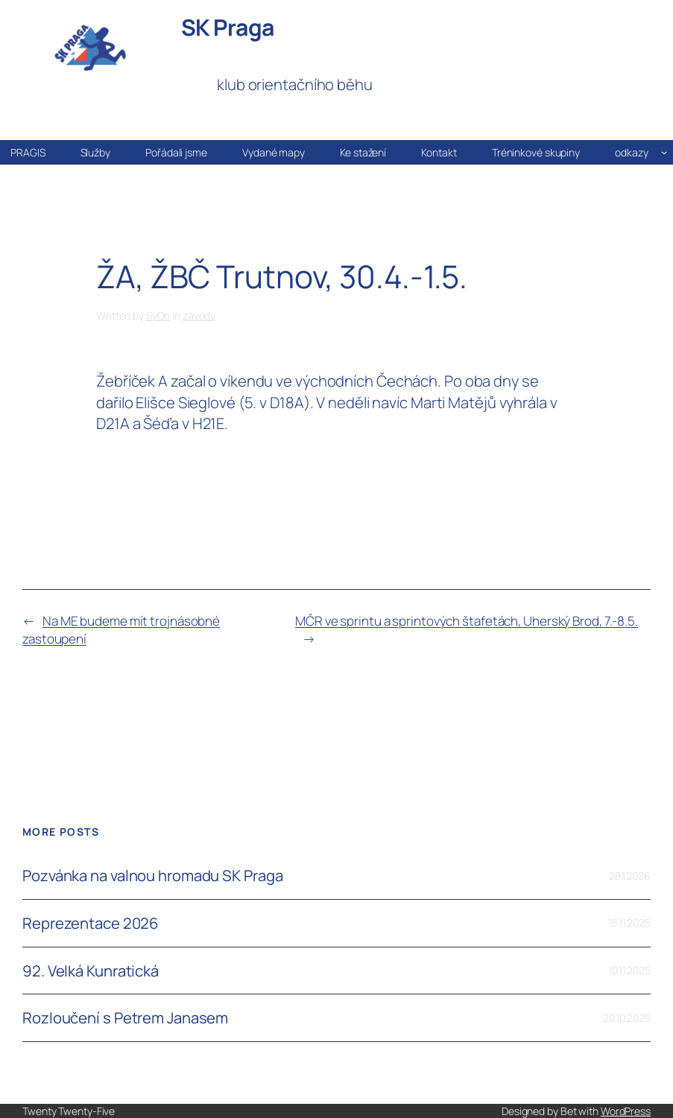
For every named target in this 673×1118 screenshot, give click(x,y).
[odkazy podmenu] (664, 152)
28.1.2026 (630, 875)
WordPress (626, 1111)
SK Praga (227, 27)
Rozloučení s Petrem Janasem (125, 1017)
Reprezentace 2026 (90, 923)
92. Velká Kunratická (90, 970)
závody (199, 315)
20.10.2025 (627, 1018)
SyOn (158, 315)
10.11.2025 (629, 970)
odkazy (631, 152)
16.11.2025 (629, 922)
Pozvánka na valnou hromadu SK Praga (152, 875)
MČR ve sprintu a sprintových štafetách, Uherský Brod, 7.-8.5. (466, 620)
